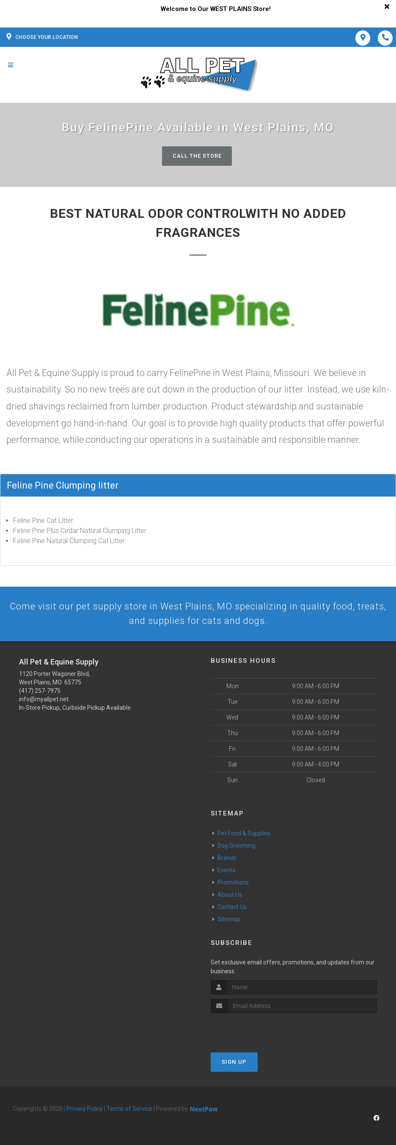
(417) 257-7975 (39, 691)
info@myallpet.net (44, 699)
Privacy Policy (84, 1109)
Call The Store (197, 156)
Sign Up (234, 1063)
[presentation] (256, 1029)
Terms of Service (129, 1109)
